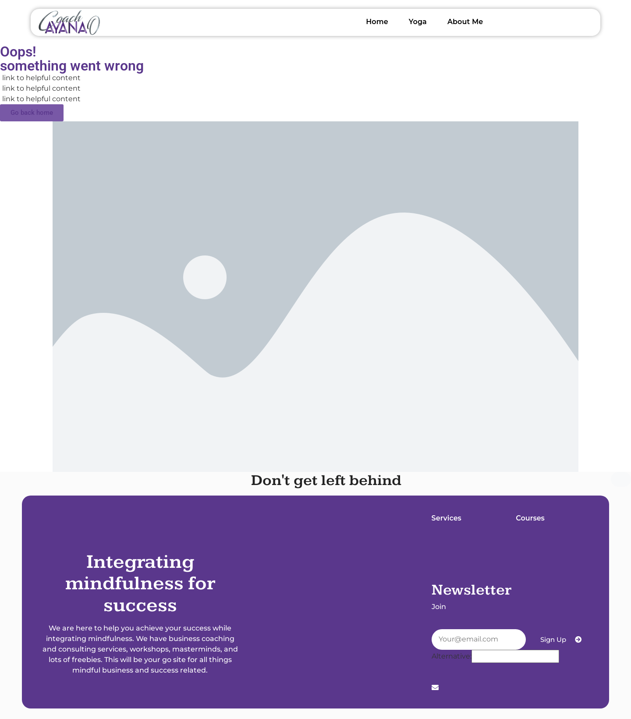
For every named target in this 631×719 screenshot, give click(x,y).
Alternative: (451, 656)
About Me (465, 22)
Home (377, 22)
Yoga (418, 22)
